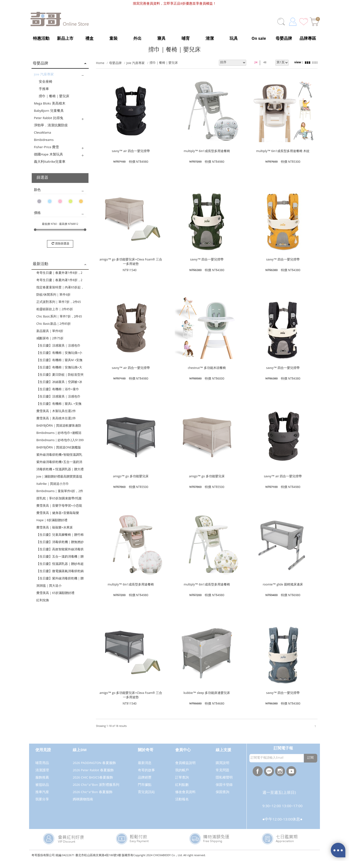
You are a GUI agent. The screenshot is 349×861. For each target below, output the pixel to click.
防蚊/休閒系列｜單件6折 (53, 295)
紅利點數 (182, 785)
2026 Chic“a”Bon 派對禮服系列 (96, 785)
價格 (37, 213)
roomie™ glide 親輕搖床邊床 (283, 584)
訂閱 (310, 758)
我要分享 (42, 799)
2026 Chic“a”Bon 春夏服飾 (92, 792)
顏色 (37, 190)
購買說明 (222, 763)
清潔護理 (42, 770)
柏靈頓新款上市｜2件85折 (54, 309)
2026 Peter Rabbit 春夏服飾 (93, 770)
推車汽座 (42, 792)
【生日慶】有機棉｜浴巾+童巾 (57, 389)
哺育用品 (42, 763)
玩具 (234, 39)
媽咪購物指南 (83, 799)
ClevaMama (42, 133)
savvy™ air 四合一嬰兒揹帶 (131, 151)
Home (100, 63)
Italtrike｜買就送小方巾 (52, 484)
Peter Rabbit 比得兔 (48, 118)
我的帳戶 (182, 770)
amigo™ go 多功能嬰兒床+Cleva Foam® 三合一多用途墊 (131, 261)
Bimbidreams (44, 140)
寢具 (161, 39)
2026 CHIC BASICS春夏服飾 (93, 777)
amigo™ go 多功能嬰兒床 (131, 476)
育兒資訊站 (146, 792)
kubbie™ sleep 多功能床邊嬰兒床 (206, 693)
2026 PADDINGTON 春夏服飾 (94, 763)
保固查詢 (222, 792)
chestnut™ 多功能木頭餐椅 (207, 368)
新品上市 (65, 39)
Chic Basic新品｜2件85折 (53, 324)
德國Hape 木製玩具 (48, 154)
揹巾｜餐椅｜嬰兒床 (54, 96)
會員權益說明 (185, 763)
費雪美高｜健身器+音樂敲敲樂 (57, 513)
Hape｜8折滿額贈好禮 (51, 520)
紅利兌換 (42, 600)
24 (255, 62)
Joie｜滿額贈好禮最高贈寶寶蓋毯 (59, 476)
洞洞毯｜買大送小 (49, 586)
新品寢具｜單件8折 (49, 331)
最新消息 (144, 763)
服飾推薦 (42, 777)
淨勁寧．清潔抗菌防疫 (51, 125)
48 (264, 62)
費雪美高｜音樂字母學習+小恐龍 (59, 506)
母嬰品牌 (284, 39)
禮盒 (89, 39)
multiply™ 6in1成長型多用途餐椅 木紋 (282, 151)
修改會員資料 (185, 792)
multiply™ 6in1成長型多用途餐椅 (207, 151)
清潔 (210, 39)
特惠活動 (41, 39)
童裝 (113, 39)
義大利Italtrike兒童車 (49, 162)
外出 (137, 39)
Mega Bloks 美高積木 (49, 103)
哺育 (186, 39)
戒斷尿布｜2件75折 (49, 338)
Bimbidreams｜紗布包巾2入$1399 (60, 440)
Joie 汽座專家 (44, 74)
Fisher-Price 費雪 (46, 147)
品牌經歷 (144, 777)
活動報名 (182, 799)
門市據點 (144, 785)
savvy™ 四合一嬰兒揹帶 (206, 259)
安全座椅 (45, 82)
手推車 (44, 89)
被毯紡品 (42, 785)
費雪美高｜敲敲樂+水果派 (54, 527)
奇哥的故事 (146, 770)
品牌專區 (308, 39)
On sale (259, 39)
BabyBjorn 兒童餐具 (49, 111)
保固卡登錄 (224, 785)
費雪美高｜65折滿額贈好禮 (55, 593)
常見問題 (222, 770)
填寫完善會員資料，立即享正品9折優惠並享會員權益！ (174, 4)
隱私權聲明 (224, 777)
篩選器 (42, 178)
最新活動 (40, 264)
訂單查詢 (182, 777)
